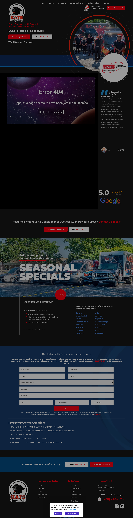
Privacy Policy (71, 509)
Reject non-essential (72, 513)
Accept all (58, 513)
